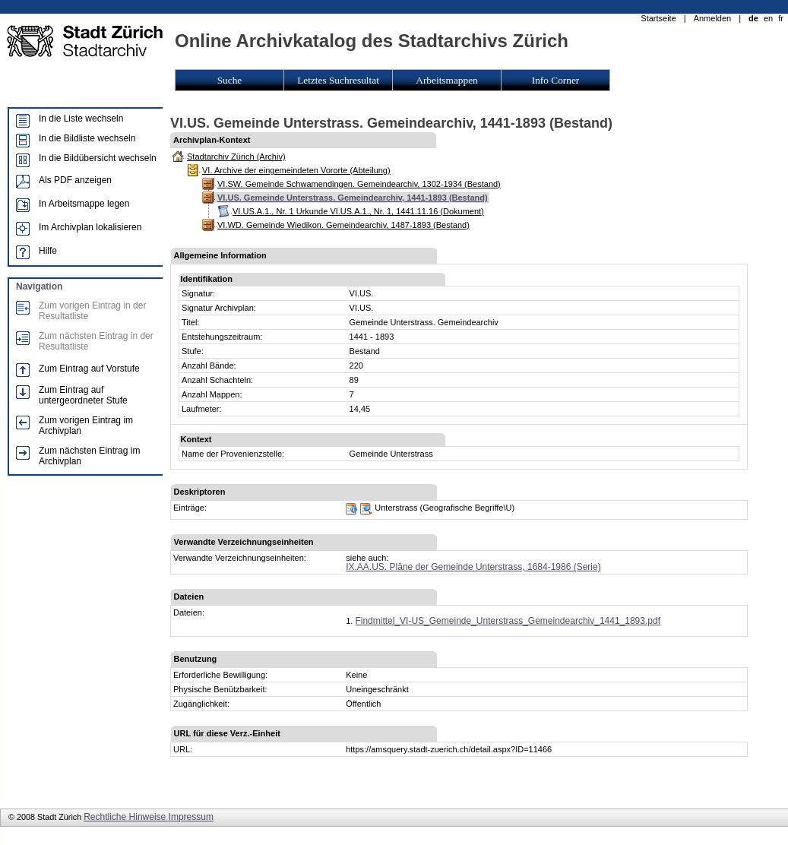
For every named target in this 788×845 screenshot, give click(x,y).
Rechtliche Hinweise (126, 817)
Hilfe (48, 250)
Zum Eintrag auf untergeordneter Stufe (83, 395)
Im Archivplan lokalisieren (90, 227)
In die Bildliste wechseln (87, 138)
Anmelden (713, 18)
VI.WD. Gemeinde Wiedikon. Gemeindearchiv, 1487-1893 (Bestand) (343, 224)
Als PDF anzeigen (75, 180)
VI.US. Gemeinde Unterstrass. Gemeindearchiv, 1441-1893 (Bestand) (352, 197)
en (768, 18)
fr (780, 18)
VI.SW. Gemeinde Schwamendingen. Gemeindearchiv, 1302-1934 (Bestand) (359, 183)
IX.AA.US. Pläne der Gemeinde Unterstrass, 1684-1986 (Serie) (473, 567)
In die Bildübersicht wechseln (98, 158)
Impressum (191, 817)
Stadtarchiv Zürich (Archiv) (236, 156)
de (753, 18)
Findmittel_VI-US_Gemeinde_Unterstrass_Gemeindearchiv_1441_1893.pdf (507, 621)
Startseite (658, 18)
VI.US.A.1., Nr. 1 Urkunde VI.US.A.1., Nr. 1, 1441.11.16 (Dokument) (358, 211)
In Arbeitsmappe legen (84, 203)
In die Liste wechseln (81, 118)
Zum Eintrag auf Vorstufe (89, 368)
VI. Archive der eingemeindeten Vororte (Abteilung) (296, 170)
